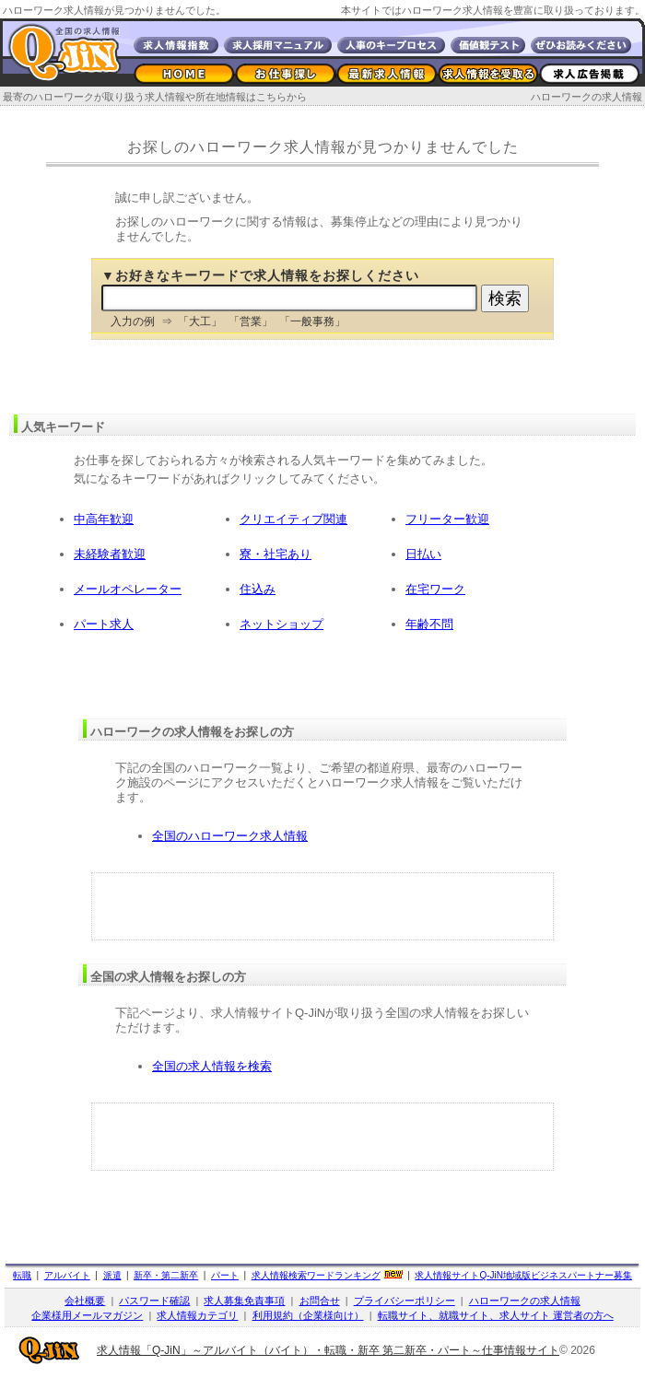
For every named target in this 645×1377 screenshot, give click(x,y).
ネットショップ (281, 624)
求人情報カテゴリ (197, 1315)
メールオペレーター (128, 589)
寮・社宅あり (275, 554)
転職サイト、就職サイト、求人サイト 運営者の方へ (496, 1315)
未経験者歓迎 (110, 554)
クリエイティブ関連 (293, 519)
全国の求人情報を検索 (212, 1066)
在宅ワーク (435, 589)
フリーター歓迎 (447, 519)
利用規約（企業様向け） (308, 1315)
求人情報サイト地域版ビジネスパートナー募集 (523, 1275)
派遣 (112, 1275)
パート (225, 1275)
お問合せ (319, 1300)
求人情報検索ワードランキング (316, 1275)
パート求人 (104, 624)
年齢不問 (429, 624)
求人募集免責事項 (244, 1300)
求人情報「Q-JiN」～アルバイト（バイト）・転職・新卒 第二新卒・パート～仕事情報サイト (328, 1350)
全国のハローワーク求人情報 (230, 836)
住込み (258, 589)
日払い (423, 554)
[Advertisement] (322, 906)
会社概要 (84, 1300)
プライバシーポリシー (404, 1300)
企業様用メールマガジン (87, 1315)
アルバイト (67, 1275)
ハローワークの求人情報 (586, 96)
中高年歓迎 (104, 519)
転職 (22, 1275)
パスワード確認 (154, 1300)
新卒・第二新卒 (166, 1275)
